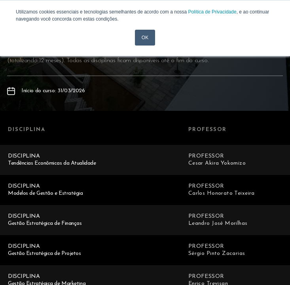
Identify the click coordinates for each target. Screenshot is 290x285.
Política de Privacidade (212, 12)
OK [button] (145, 37)
